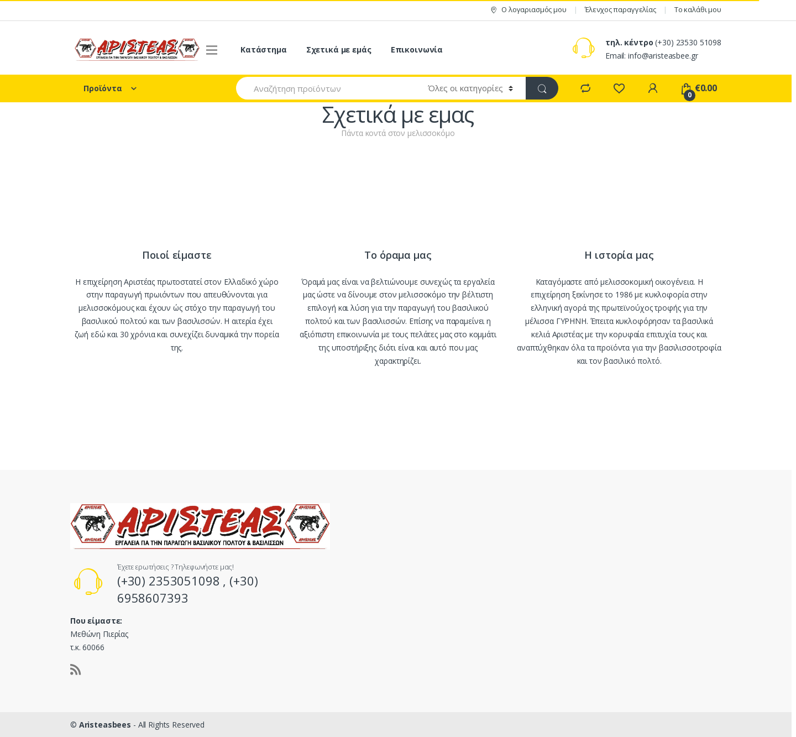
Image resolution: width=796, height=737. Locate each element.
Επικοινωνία (417, 49)
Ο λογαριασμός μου (528, 9)
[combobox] (325, 88)
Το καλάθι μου (697, 9)
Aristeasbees (106, 724)
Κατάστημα (263, 49)
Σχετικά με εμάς (338, 49)
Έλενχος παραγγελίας (620, 9)
